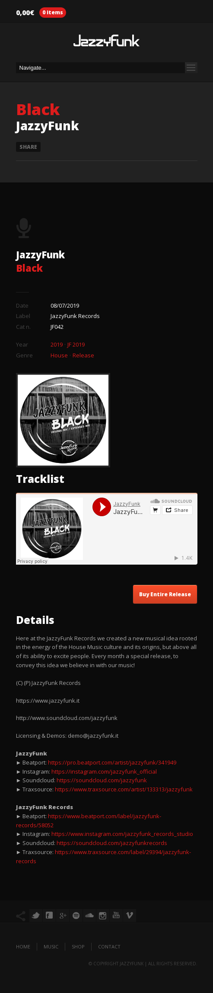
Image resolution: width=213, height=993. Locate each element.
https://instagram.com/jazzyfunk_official (104, 771)
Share (28, 147)
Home (23, 946)
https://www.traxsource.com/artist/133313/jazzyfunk (124, 789)
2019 (57, 344)
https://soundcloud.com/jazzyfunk (102, 780)
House (59, 355)
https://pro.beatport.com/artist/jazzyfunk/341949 (112, 762)
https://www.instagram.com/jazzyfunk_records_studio (122, 834)
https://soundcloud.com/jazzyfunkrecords (112, 843)
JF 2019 (76, 344)
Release (83, 355)
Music (51, 946)
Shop (78, 946)
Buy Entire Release (165, 594)
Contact (109, 946)
